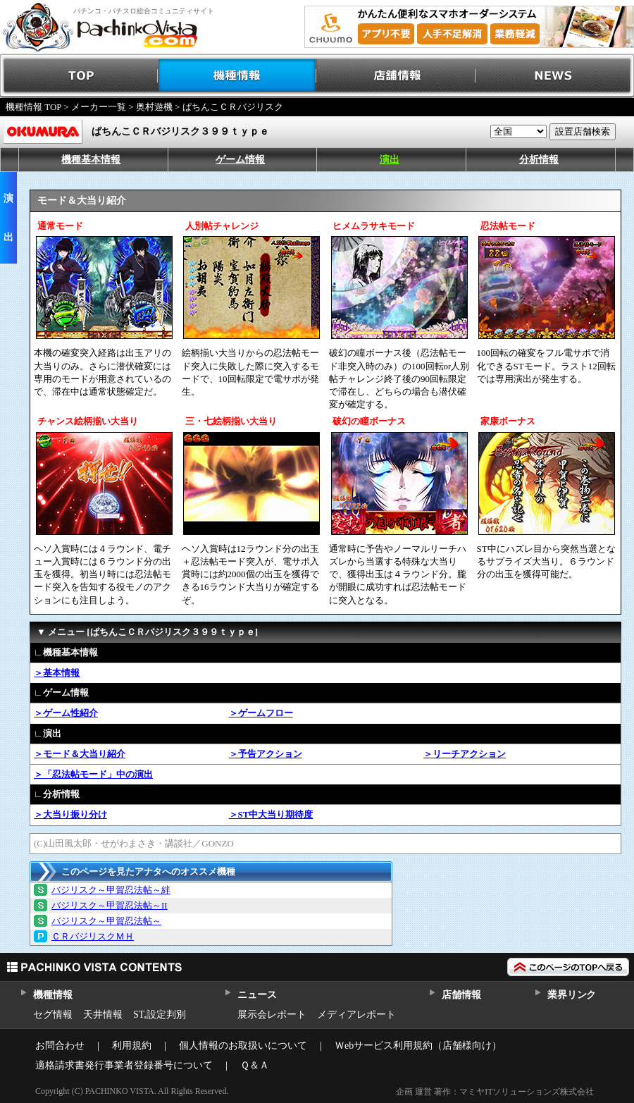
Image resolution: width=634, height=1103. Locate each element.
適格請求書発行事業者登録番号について (124, 1065)
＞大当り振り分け (70, 814)
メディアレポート (356, 1014)
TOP (79, 76)
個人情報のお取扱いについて (243, 1045)
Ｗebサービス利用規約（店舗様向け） (418, 1045)
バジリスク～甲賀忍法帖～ (106, 921)
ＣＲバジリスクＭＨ (92, 936)
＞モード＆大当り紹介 (79, 753)
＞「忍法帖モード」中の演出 (93, 774)
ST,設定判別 (159, 1014)
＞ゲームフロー (261, 713)
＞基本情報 (57, 672)
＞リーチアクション (464, 753)
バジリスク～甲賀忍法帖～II (109, 905)
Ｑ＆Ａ (254, 1065)
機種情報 (237, 76)
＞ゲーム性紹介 (66, 713)
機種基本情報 (90, 159)
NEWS (555, 76)
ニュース (256, 995)
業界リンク (571, 995)
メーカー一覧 (98, 106)
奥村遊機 (154, 106)
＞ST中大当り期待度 (271, 814)
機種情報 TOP (33, 106)
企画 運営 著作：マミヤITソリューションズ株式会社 (495, 1092)
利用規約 (131, 1045)
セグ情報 (53, 1014)
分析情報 (539, 159)
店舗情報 (396, 76)
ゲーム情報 (240, 159)
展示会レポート (271, 1014)
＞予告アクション (265, 753)
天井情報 (103, 1014)
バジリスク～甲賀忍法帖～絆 (110, 890)
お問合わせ (60, 1045)
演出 (389, 159)
